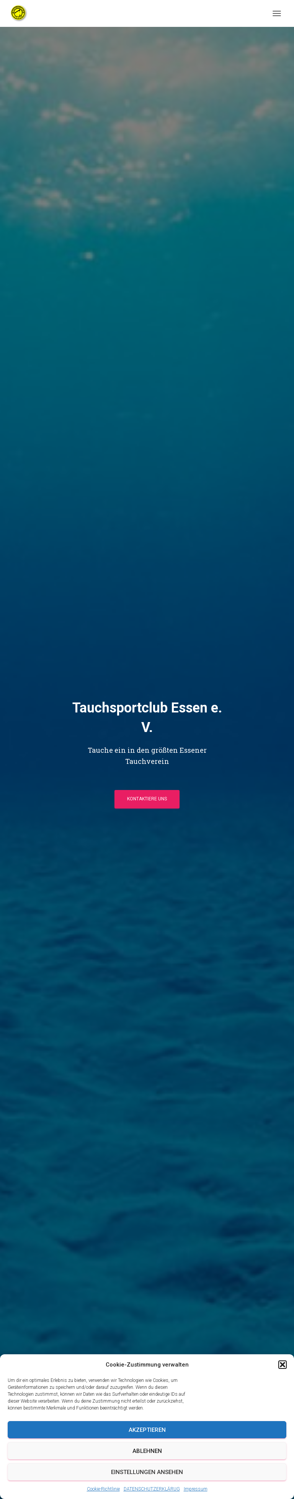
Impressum (195, 1489)
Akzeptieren (147, 1429)
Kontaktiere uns (147, 799)
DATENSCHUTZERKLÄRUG (152, 1489)
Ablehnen (147, 1451)
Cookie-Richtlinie (103, 1489)
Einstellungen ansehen (147, 1472)
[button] (282, 1364)
